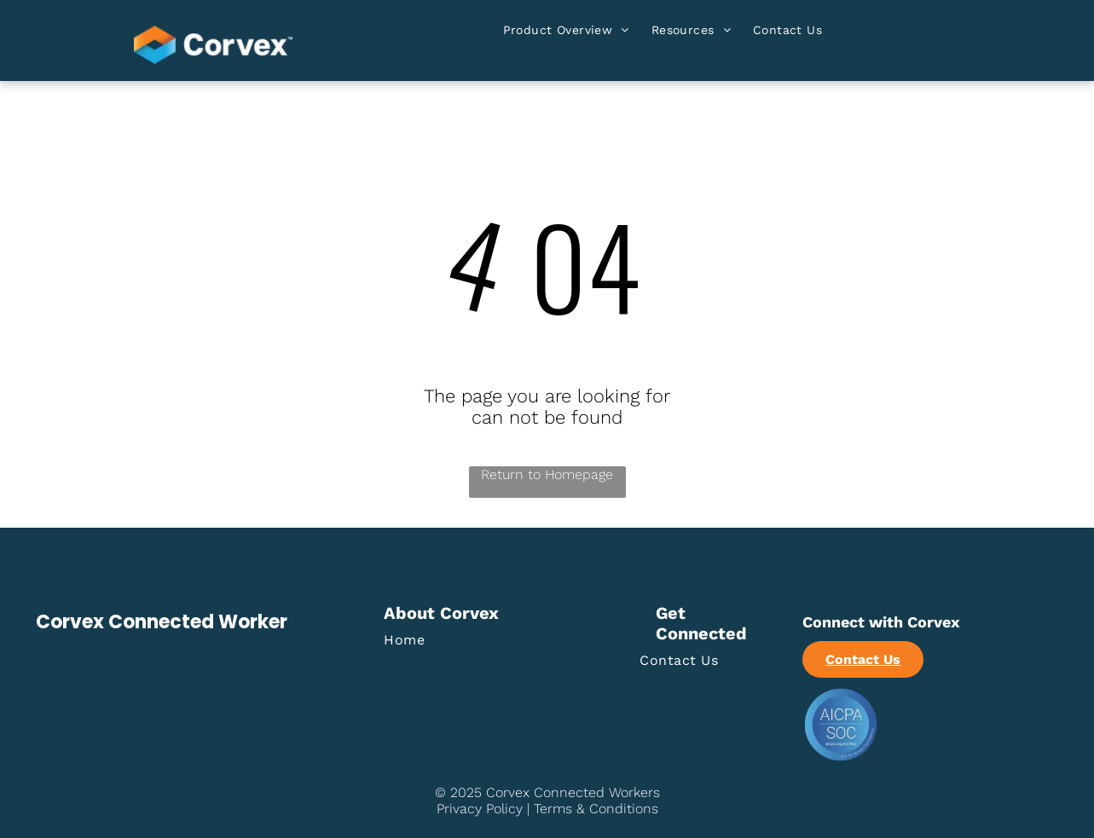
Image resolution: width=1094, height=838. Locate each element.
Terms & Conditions (596, 808)
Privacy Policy (480, 808)
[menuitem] (566, 33)
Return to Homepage (547, 474)
